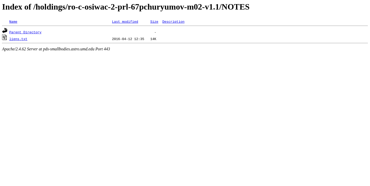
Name (13, 21)
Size (154, 21)
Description (173, 21)
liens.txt (18, 38)
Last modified (125, 21)
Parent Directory (25, 32)
